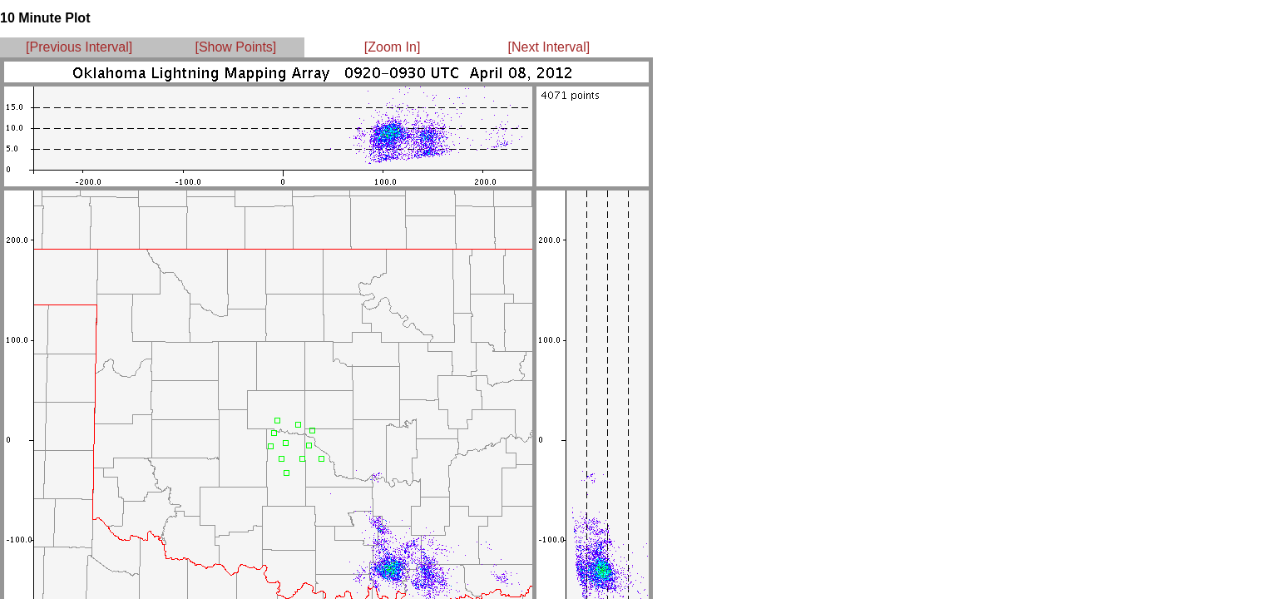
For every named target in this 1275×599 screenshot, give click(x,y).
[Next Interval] (549, 47)
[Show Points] (235, 47)
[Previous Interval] (79, 47)
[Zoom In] (392, 47)
